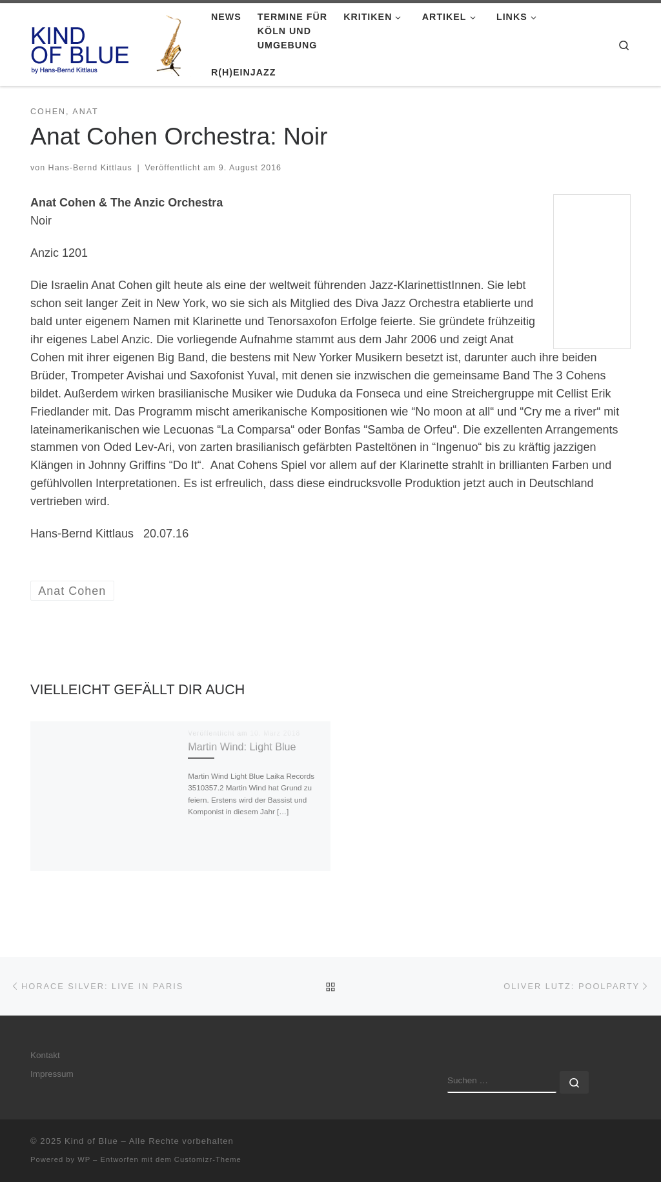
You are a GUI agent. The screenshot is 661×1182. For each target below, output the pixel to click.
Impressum (52, 1074)
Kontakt (45, 1055)
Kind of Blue (91, 1141)
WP (83, 1159)
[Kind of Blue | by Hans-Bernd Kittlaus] (111, 43)
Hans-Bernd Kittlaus (90, 167)
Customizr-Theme (207, 1159)
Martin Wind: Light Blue (242, 746)
